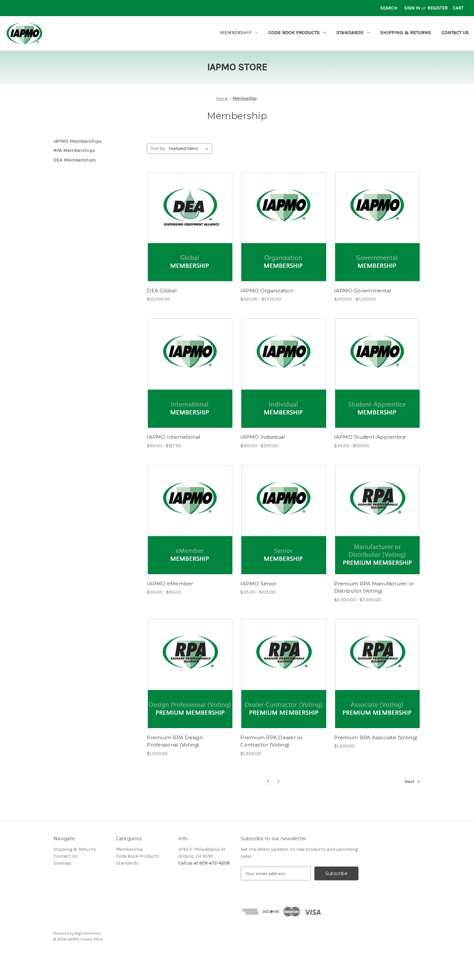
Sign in (412, 8)
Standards (353, 33)
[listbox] (190, 149)
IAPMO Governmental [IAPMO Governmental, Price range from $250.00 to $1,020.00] (362, 290)
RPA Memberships (74, 150)
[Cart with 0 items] (458, 8)
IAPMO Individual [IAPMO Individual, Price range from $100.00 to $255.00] (262, 437)
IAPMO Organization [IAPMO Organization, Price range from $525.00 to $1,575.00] (266, 290)
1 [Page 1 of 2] (268, 781)
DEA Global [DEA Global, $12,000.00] (161, 290)
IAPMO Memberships (77, 141)
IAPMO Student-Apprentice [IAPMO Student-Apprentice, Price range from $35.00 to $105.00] (370, 437)
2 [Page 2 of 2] (278, 781)
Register (437, 8)
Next (412, 781)
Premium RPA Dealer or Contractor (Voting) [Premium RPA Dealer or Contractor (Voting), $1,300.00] (271, 741)
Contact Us (455, 33)
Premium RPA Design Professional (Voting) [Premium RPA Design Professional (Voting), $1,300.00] (175, 741)
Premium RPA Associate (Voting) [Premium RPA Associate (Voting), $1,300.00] (376, 737)
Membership (239, 33)
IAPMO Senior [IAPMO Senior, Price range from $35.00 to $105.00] (258, 583)
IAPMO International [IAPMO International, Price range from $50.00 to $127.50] (173, 437)
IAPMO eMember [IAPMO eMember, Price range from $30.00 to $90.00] (170, 583)
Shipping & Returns (405, 33)
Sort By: (158, 148)
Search (388, 8)
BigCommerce (88, 933)
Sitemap (62, 863)
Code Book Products (297, 33)
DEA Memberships (74, 160)
